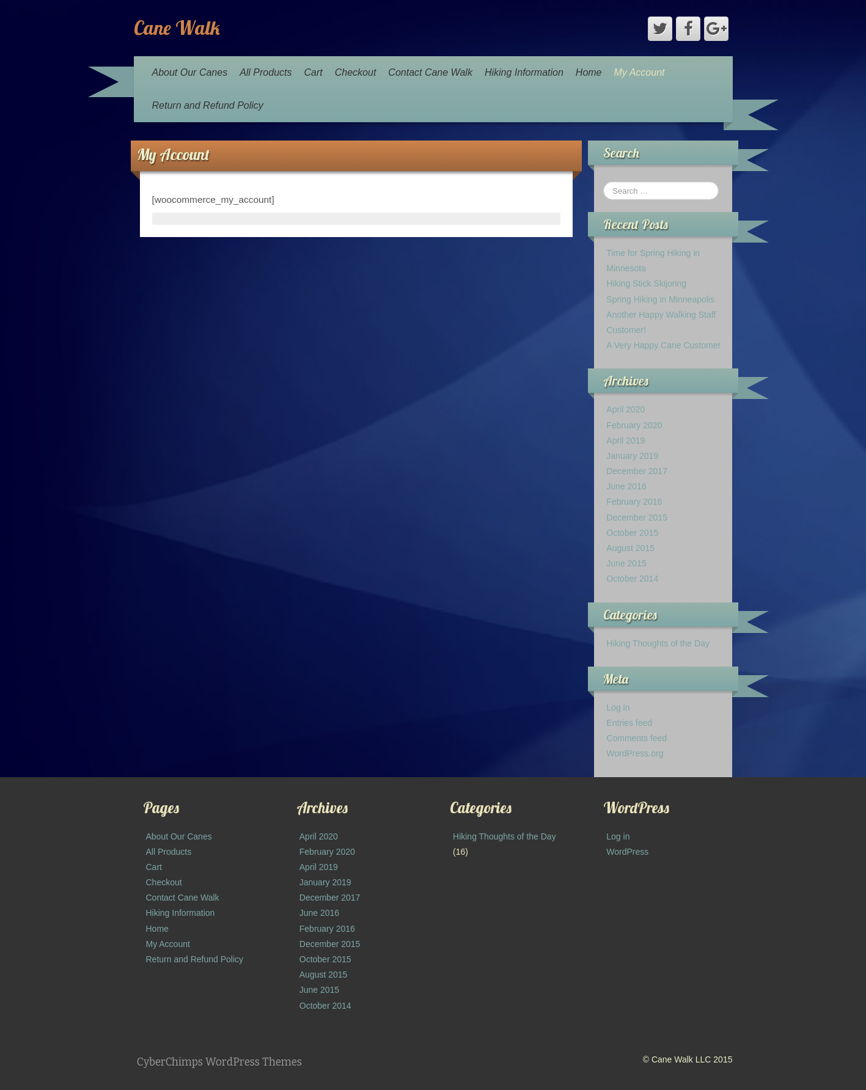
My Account (639, 72)
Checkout (355, 72)
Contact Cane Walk (430, 72)
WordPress (627, 852)
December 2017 (636, 471)
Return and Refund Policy (207, 105)
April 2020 (625, 409)
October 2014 (632, 578)
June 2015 (626, 563)
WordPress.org (634, 753)
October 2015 (632, 533)
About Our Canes (190, 72)
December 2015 (636, 517)
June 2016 (626, 486)
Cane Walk (177, 27)
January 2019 (632, 456)
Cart (313, 72)
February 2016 (634, 502)
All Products (266, 72)
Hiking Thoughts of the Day (658, 643)
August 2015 (630, 548)
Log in (617, 707)
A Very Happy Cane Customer (663, 345)
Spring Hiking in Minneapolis (660, 299)
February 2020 (634, 425)
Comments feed (636, 738)
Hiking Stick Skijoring (646, 283)
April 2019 (625, 440)
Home (589, 72)
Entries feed (629, 723)
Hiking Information (524, 72)
